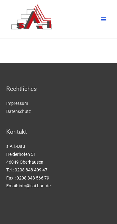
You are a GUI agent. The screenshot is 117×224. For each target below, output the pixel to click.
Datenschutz (18, 111)
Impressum (17, 103)
